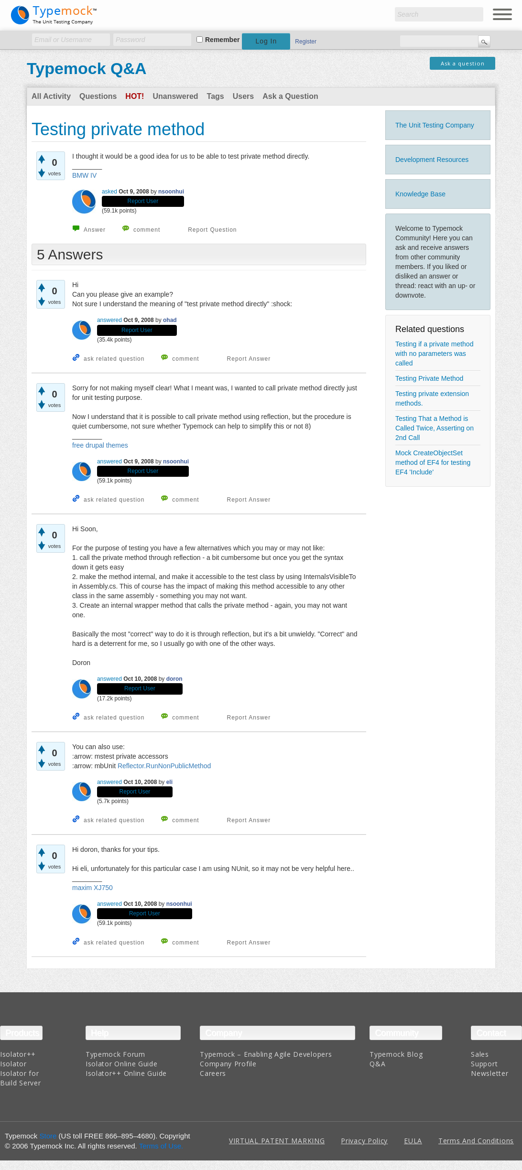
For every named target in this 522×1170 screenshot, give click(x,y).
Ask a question (463, 63)
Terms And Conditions (476, 1140)
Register (305, 41)
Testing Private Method (429, 378)
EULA (413, 1140)
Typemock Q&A (87, 68)
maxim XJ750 (92, 887)
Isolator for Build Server (20, 1078)
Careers (213, 1073)
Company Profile (228, 1063)
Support (484, 1063)
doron (174, 679)
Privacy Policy (364, 1140)
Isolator (13, 1063)
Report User (143, 201)
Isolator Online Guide (122, 1063)
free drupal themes (100, 445)
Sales (480, 1054)
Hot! (134, 96)
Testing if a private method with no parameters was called (434, 353)
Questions (98, 96)
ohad (170, 320)
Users (243, 96)
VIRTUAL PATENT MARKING (277, 1140)
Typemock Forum (115, 1054)
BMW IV (84, 175)
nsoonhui (171, 191)
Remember (222, 39)
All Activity (51, 96)
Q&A (377, 1063)
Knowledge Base (420, 194)
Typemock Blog (396, 1054)
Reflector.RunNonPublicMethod (164, 766)
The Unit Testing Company (434, 125)
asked (109, 191)
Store (48, 1136)
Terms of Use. (161, 1146)
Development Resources (431, 159)
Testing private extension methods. (432, 398)
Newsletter (489, 1073)
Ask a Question (290, 96)
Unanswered (175, 96)
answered (109, 320)
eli (169, 782)
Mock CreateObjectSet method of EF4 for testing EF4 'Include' (432, 462)
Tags (215, 96)
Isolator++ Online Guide (126, 1073)
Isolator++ (18, 1054)
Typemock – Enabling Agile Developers (266, 1054)
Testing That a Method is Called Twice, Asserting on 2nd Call (434, 428)
